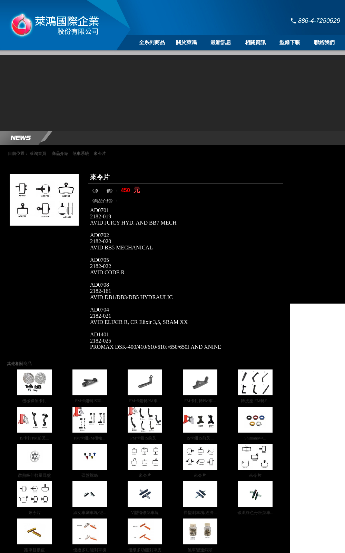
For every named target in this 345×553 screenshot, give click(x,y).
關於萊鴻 (186, 42)
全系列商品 (152, 42)
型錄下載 (289, 42)
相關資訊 (255, 42)
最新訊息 (220, 42)
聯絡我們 (324, 42)
